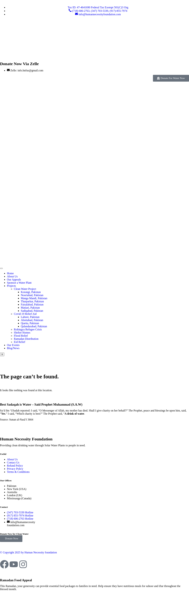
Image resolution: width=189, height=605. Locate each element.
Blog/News (13, 348)
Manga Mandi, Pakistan (34, 298)
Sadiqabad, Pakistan (32, 310)
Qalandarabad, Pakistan (34, 326)
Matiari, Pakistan (30, 307)
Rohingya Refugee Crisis (28, 329)
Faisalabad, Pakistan (32, 304)
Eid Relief (19, 341)
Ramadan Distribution (26, 338)
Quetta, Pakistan (30, 323)
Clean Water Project (25, 288)
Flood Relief (21, 335)
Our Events (13, 345)
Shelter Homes (22, 332)
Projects (11, 285)
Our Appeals (14, 279)
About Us (12, 276)
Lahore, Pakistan (30, 316)
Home (10, 273)
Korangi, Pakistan (31, 292)
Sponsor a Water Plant (19, 282)
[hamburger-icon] (1, 268)
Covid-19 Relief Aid (25, 313)
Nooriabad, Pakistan (32, 295)
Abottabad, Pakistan (32, 320)
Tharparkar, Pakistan (32, 301)
